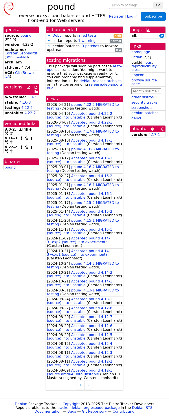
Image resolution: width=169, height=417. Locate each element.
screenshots (141, 108)
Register (116, 16)
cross (135, 70)
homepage (140, 52)
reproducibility (144, 66)
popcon (137, 75)
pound (25, 35)
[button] (49, 35)
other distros (142, 97)
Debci (57, 35)
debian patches (144, 113)
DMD (9, 57)
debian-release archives (100, 81)
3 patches (90, 46)
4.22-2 (27, 108)
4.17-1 (154, 135)
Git (17, 73)
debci (136, 118)
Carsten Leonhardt (21, 53)
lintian (136, 57)
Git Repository (94, 411)
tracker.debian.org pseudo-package (88, 408)
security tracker (145, 102)
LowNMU (22, 57)
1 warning (87, 41)
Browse (29, 73)
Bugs (71, 411)
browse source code (144, 82)
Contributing (124, 411)
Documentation (48, 411)
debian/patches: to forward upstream (84, 48)
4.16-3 (25, 102)
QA (7, 76)
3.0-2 (31, 97)
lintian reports (84, 41)
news (52, 98)
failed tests (87, 35)
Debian (21, 404)
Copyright (71, 404)
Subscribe (153, 16)
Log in (132, 16)
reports (84, 36)
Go (158, 5)
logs (148, 62)
